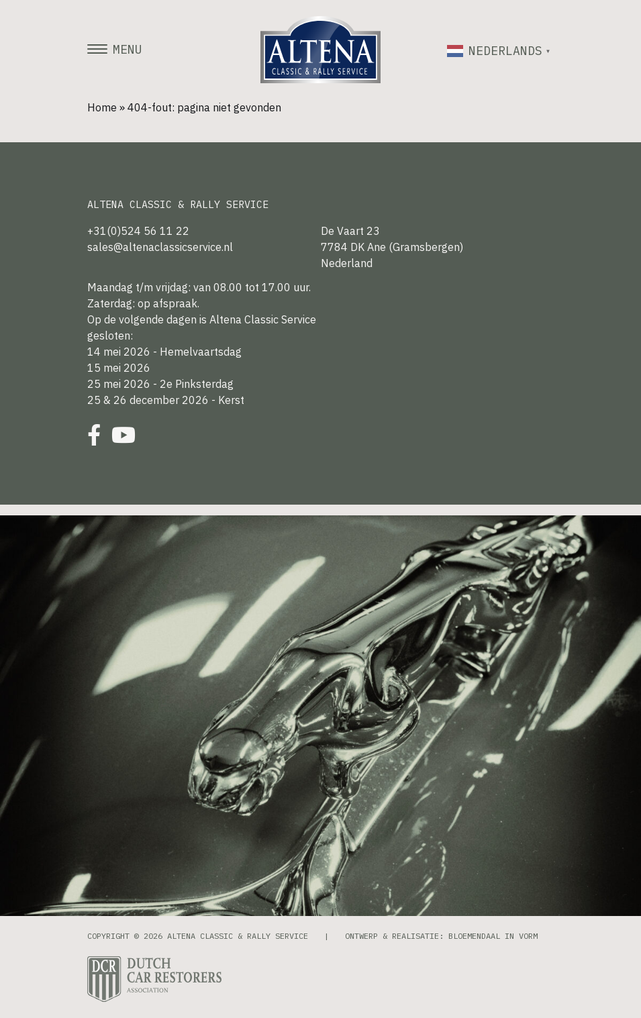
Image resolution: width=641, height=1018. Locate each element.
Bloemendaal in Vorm (493, 936)
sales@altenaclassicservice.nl (160, 247)
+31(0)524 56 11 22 (138, 231)
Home (102, 107)
